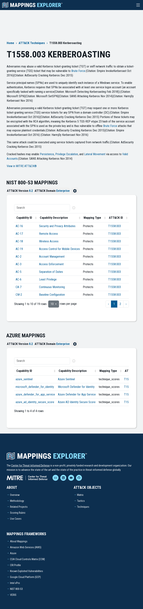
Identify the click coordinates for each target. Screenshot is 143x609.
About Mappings (18, 541)
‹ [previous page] (108, 304)
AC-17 (19, 233)
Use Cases (15, 518)
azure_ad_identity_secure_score (35, 402)
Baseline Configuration (52, 294)
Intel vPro (15, 583)
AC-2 (18, 256)
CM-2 (19, 294)
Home (10, 43)
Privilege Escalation (66, 154)
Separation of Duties (51, 272)
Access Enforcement (51, 264)
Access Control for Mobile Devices (59, 249)
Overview (15, 495)
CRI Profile (15, 565)
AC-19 (19, 249)
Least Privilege (48, 279)
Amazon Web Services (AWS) (25, 547)
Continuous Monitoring (52, 287)
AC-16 (19, 226)
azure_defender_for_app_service (35, 394)
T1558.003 (114, 226)
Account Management (52, 256)
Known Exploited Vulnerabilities (26, 571)
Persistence (47, 154)
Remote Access (48, 233)
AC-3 (18, 264)
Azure (13, 553)
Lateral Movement (94, 154)
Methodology (17, 501)
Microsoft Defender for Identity (76, 387)
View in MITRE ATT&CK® (22, 166)
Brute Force (78, 71)
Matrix (80, 495)
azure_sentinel (24, 379)
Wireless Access (48, 241)
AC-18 (19, 241)
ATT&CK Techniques (32, 43)
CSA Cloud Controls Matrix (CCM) (27, 559)
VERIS (13, 595)
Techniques (83, 506)
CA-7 (18, 287)
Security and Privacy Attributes (57, 226)
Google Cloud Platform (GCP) (25, 577)
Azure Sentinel (66, 379)
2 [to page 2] (120, 304)
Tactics (81, 501)
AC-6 (18, 279)
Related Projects (19, 506)
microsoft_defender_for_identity (35, 387)
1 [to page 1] (114, 304)
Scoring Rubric (18, 512)
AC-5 (18, 272)
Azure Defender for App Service (77, 394)
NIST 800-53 (16, 589)
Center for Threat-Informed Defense (30, 465)
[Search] (42, 207)
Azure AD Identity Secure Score (77, 402)
